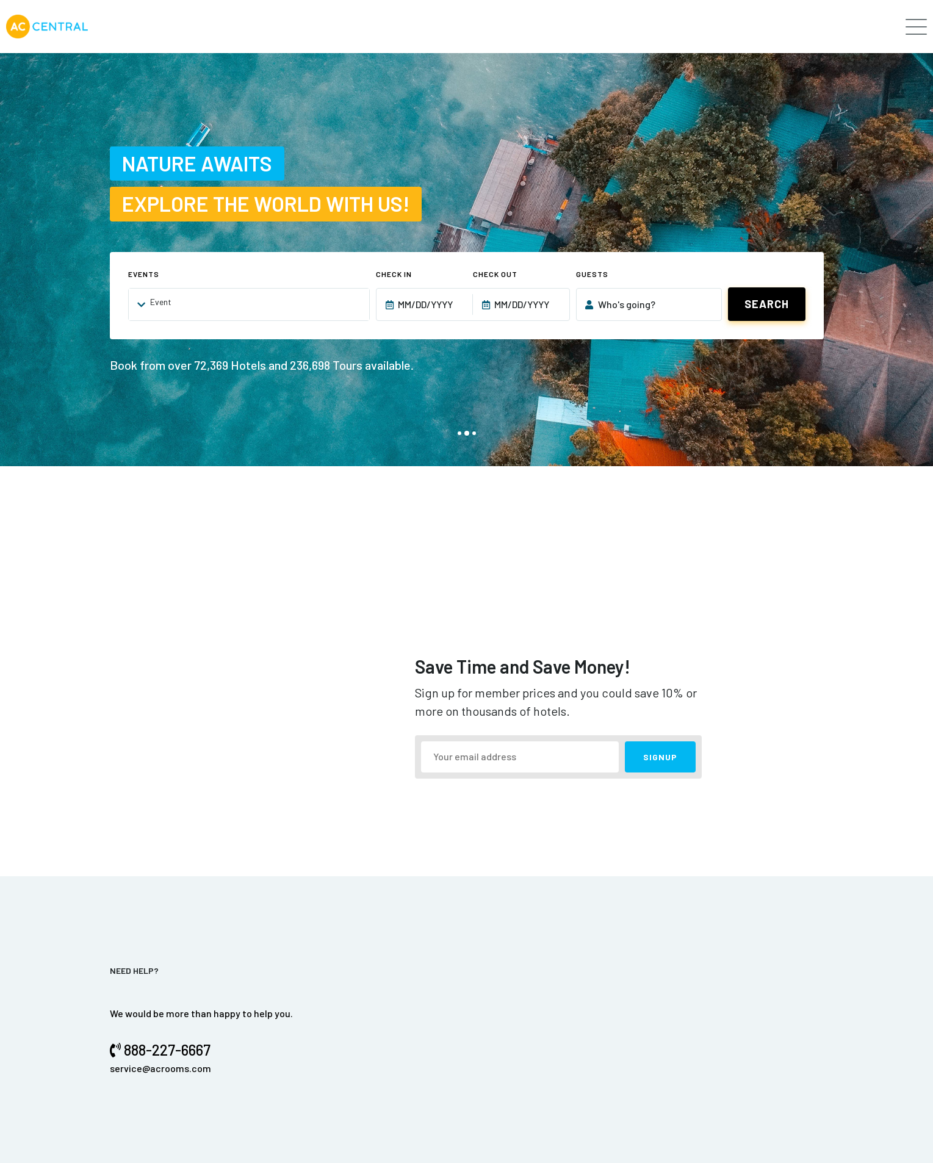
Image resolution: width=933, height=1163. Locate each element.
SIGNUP (660, 757)
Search (766, 304)
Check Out (495, 274)
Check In (394, 274)
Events (143, 274)
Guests (592, 274)
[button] (459, 433)
